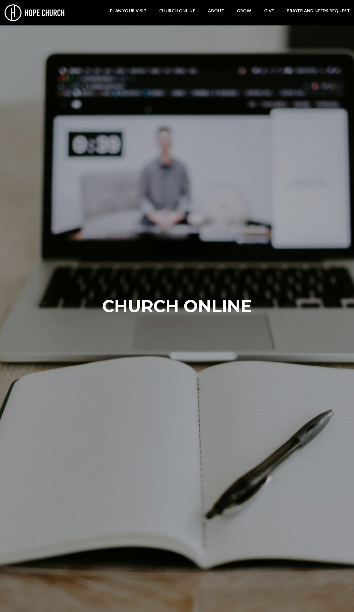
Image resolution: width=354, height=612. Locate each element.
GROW (244, 10)
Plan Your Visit (128, 10)
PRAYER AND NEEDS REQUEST (318, 10)
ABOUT (216, 10)
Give (269, 10)
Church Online (177, 10)
